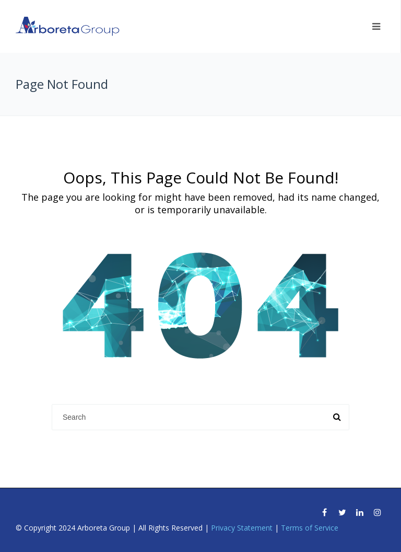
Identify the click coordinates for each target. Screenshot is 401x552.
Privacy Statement (242, 528)
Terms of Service (309, 528)
